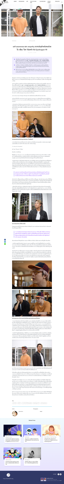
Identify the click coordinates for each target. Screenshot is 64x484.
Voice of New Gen (33, 2)
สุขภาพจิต (14, 403)
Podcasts (57, 1)
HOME (54, 474)
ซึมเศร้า (19, 403)
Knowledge (21, 1)
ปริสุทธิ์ (35, 52)
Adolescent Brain (8, 459)
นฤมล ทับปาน (31, 52)
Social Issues (49, 2)
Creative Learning (6, 2)
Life (27, 1)
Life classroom (27, 459)
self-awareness (44, 403)
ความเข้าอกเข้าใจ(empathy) (27, 403)
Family (15, 1)
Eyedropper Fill (36, 403)
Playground (42, 1)
